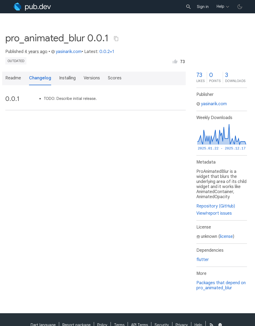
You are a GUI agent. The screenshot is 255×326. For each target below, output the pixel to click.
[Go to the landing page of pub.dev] (32, 7)
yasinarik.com (66, 51)
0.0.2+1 (106, 51)
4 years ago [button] (36, 51)
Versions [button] (92, 78)
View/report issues (214, 213)
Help (220, 6)
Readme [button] (13, 78)
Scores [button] (115, 78)
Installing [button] (67, 78)
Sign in (203, 6)
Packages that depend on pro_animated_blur (221, 285)
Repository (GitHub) (215, 206)
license (226, 236)
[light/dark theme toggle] (240, 6)
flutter (202, 259)
